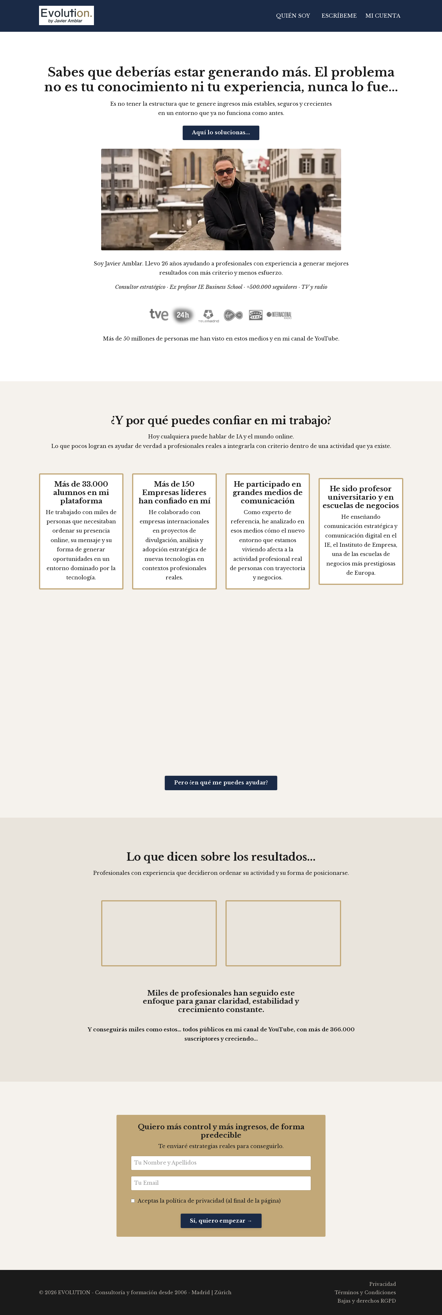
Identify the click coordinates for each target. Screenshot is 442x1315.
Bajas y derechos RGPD (366, 1301)
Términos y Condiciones (365, 1292)
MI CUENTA (382, 16)
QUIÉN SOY (293, 16)
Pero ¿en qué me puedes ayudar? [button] (221, 783)
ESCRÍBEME (339, 16)
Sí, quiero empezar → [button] (221, 1221)
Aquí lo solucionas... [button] (221, 132)
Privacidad (382, 1284)
